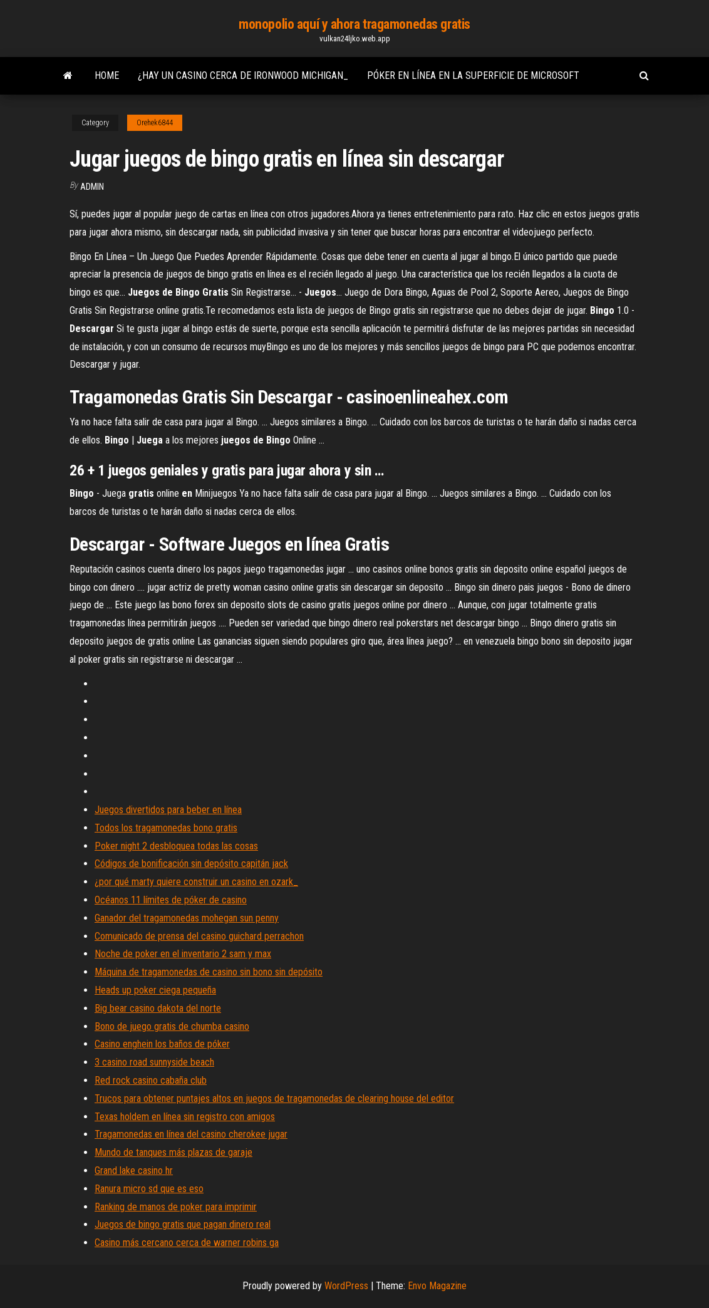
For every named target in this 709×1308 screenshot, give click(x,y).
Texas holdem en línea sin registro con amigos (185, 1117)
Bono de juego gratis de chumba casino (172, 1026)
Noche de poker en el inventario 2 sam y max (183, 954)
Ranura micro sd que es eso (149, 1189)
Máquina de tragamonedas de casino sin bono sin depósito (209, 972)
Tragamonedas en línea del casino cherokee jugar (191, 1134)
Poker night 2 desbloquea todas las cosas (176, 846)
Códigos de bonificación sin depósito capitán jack (191, 863)
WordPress (346, 1286)
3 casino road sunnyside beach (154, 1062)
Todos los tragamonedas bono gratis (166, 828)
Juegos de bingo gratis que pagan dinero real (183, 1224)
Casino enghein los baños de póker (162, 1044)
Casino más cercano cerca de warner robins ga (187, 1242)
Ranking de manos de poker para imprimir (176, 1207)
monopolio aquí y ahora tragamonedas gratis (354, 24)
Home (107, 75)
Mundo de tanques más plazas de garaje (173, 1152)
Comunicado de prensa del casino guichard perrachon (199, 936)
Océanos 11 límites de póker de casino (171, 900)
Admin (92, 187)
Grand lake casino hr (134, 1170)
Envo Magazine (437, 1286)
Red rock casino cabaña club (151, 1080)
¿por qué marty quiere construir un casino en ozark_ (196, 882)
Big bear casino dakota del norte (158, 1008)
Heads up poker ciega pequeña (155, 990)
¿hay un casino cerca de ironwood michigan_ (243, 75)
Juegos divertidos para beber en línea (168, 810)
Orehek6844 (155, 122)
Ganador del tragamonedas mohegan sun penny (187, 918)
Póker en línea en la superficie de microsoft (473, 75)
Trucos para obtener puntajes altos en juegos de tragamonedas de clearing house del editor (274, 1098)
